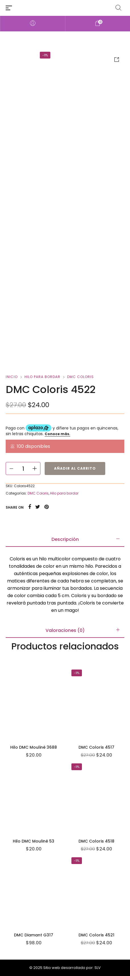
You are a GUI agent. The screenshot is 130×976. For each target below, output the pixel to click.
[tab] (65, 539)
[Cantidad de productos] (23, 468)
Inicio (12, 376)
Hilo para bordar (42, 376)
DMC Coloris (80, 376)
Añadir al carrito (75, 468)
